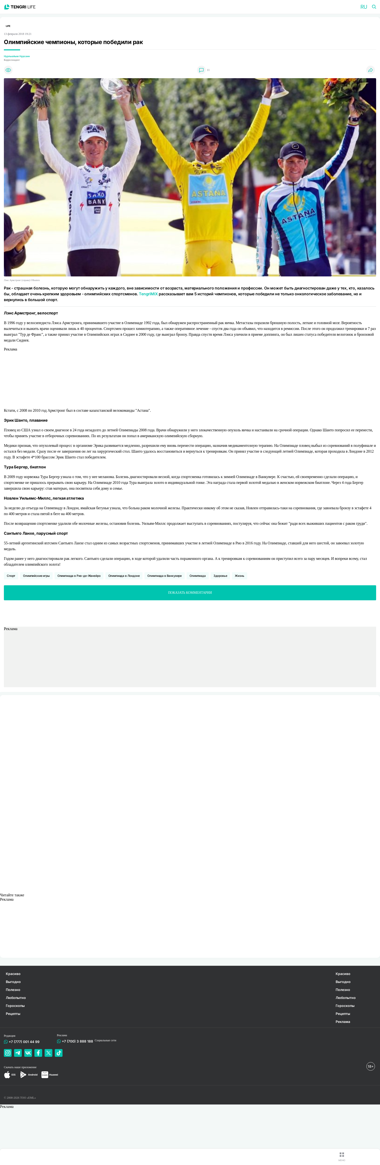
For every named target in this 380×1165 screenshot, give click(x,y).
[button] (364, 7)
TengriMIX (148, 293)
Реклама (343, 1022)
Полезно (13, 990)
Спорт (11, 576)
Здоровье (220, 576)
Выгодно (13, 982)
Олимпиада (198, 576)
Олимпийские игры (36, 576)
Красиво (13, 974)
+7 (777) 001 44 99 (23, 1042)
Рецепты (13, 1014)
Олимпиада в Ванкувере (164, 576)
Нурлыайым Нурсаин (17, 56)
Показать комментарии (190, 592)
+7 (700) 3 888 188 (76, 1041)
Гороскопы (15, 1006)
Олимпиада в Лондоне (124, 576)
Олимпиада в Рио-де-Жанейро (79, 576)
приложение (29, 1067)
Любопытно (16, 998)
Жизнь (239, 576)
